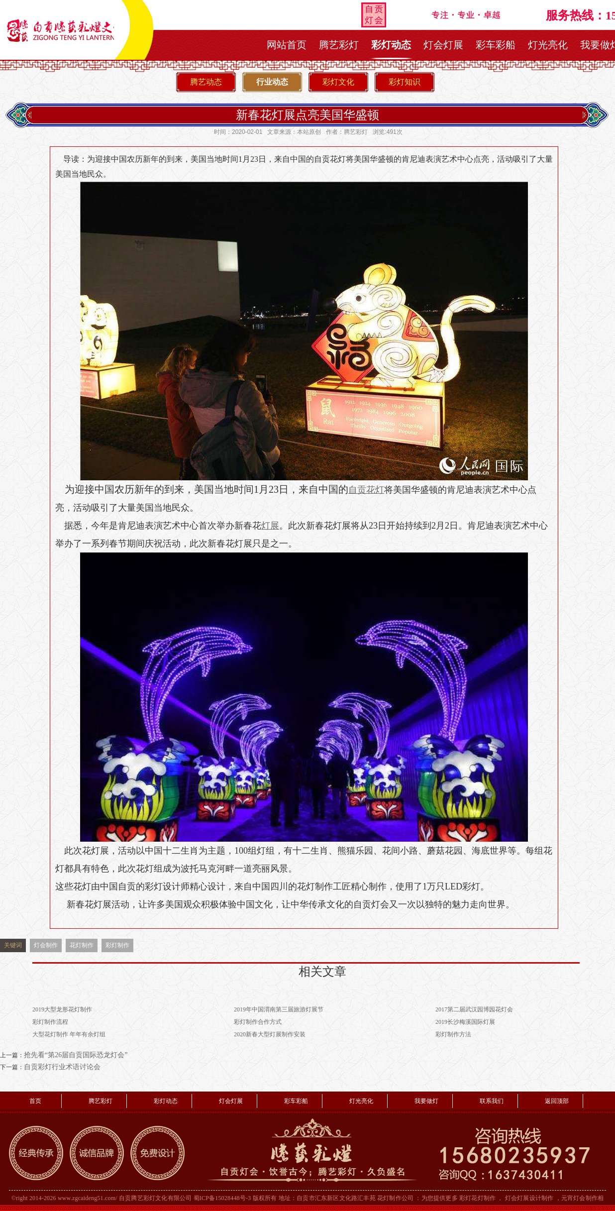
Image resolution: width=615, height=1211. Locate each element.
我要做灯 (426, 1101)
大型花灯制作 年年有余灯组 (68, 1034)
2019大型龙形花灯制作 (62, 1009)
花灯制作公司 (395, 1198)
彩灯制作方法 (453, 1034)
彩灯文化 (338, 82)
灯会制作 (46, 945)
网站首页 (287, 44)
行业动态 (272, 82)
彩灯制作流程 (50, 1021)
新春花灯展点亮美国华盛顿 (307, 114)
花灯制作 (82, 945)
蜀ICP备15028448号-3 (222, 1198)
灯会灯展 (443, 44)
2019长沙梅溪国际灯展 (465, 1021)
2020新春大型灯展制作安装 (270, 1034)
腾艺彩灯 (339, 44)
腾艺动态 (206, 82)
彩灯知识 (404, 82)
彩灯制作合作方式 (258, 1021)
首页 (35, 1101)
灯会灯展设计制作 (529, 1198)
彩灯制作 (117, 945)
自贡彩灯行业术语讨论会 (62, 1067)
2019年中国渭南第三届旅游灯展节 (278, 1009)
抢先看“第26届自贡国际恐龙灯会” (75, 1055)
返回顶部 (557, 1101)
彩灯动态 (391, 44)
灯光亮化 (548, 44)
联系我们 (492, 1101)
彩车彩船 (495, 44)
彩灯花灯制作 (477, 1198)
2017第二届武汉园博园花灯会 (474, 1009)
